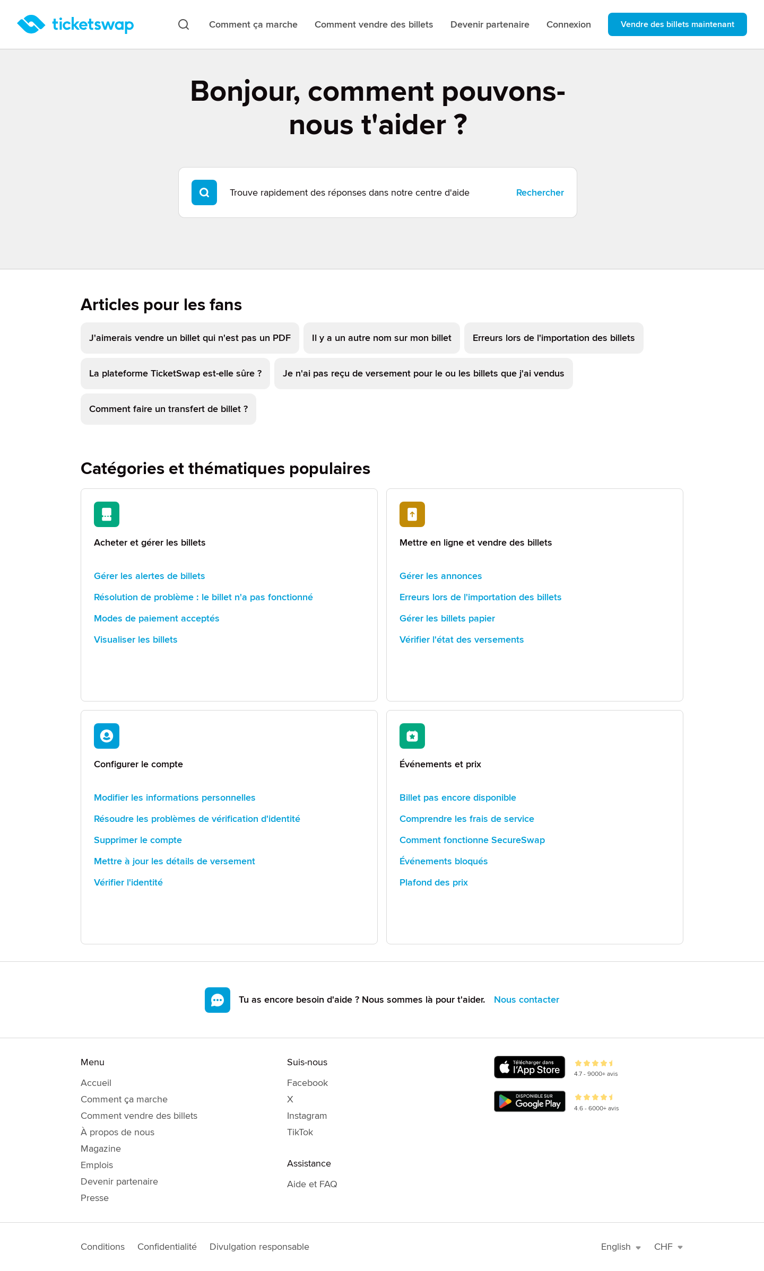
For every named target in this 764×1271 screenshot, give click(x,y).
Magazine (101, 1148)
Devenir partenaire (489, 24)
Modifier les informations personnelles (175, 797)
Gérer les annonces (441, 576)
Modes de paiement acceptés (157, 618)
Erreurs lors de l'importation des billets (481, 597)
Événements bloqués (444, 861)
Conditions (103, 1246)
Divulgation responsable (259, 1246)
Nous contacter (526, 999)
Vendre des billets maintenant (677, 24)
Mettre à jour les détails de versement (174, 861)
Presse (95, 1198)
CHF (668, 1246)
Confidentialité (167, 1246)
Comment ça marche (253, 24)
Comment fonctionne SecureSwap (472, 840)
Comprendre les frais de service (467, 819)
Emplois (97, 1165)
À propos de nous (117, 1132)
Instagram (307, 1115)
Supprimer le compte (138, 840)
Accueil (96, 1083)
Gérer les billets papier (447, 618)
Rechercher (540, 192)
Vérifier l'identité (128, 882)
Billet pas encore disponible (458, 797)
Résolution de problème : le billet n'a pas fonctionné (203, 597)
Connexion (568, 24)
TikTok (300, 1132)
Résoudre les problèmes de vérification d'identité (197, 819)
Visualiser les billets (136, 639)
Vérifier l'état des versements (462, 639)
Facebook (307, 1083)
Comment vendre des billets (374, 24)
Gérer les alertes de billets (149, 576)
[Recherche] (183, 24)
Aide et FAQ (312, 1184)
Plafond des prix (434, 882)
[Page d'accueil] (75, 24)
